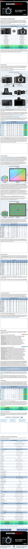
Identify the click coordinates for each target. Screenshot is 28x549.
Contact (3, 528)
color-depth (10, 158)
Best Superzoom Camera (20, 372)
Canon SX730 (3, 393)
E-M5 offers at (21, 46)
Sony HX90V (2, 135)
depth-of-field (6, 160)
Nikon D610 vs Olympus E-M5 (13, 421)
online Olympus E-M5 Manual (15, 317)
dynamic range (2, 158)
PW (23, 18)
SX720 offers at (7, 46)
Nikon (19, 528)
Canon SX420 (2, 126)
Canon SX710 (2, 128)
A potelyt (3, 0)
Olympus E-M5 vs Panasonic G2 (22, 421)
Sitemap (10, 528)
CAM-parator (2, 415)
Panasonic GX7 (2, 133)
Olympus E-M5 (3, 389)
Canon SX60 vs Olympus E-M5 (3, 421)
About (1, 528)
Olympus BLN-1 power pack (15, 116)
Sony (21, 528)
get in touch (13, 525)
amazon (1, 377)
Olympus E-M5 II (3, 131)
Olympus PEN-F (3, 132)
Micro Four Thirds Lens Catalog (18, 114)
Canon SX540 (2, 127)
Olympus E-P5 (3, 396)
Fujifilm (24, 528)
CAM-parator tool (7, 119)
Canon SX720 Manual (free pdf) (4, 317)
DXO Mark (20, 219)
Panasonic (26, 528)
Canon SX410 (2, 125)
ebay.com (26, 125)
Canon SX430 (3, 391)
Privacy (8, 528)
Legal (5, 528)
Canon (17, 528)
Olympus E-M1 (2, 130)
